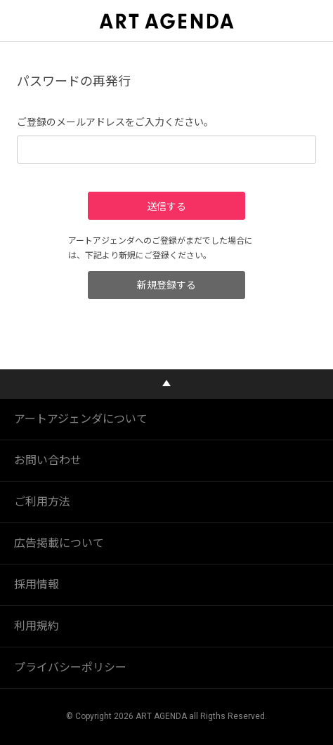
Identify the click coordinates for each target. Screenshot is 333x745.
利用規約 (36, 626)
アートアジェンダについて (81, 419)
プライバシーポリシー (70, 667)
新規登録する (166, 285)
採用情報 (36, 584)
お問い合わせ (47, 460)
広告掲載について (59, 543)
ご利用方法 (42, 501)
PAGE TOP (166, 384)
